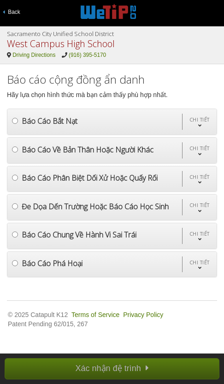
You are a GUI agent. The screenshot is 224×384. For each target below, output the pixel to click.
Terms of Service (95, 314)
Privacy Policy (143, 314)
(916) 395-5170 (87, 55)
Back (11, 12)
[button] (199, 122)
